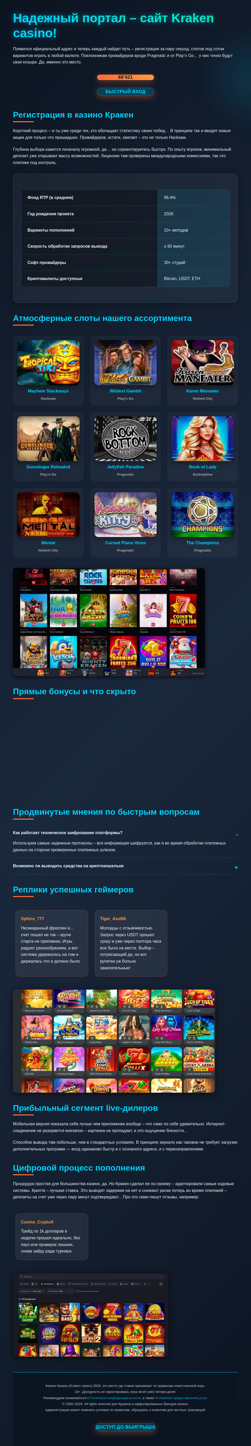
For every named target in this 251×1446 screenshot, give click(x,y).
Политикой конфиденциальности (115, 1398)
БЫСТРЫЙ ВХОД (126, 91)
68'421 (125, 77)
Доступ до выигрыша (125, 1427)
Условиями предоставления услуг (181, 1398)
